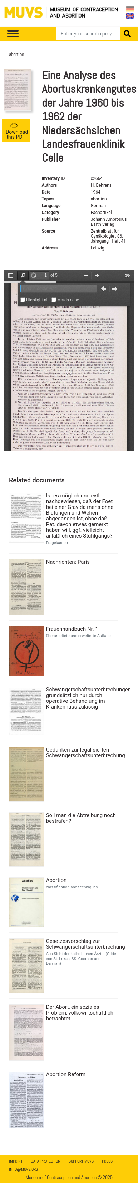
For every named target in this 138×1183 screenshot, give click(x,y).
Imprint (16, 1161)
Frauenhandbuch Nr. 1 (72, 629)
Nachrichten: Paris (68, 562)
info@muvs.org (23, 1169)
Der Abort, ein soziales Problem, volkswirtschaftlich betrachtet (79, 1012)
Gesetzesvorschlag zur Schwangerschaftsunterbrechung (81, 944)
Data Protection (45, 1161)
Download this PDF (17, 131)
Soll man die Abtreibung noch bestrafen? (81, 818)
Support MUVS (81, 1161)
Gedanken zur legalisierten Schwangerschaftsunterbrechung (81, 752)
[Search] (88, 33)
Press (107, 1161)
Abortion (56, 880)
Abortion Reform (66, 1074)
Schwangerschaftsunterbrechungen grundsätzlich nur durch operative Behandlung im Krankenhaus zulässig (81, 698)
